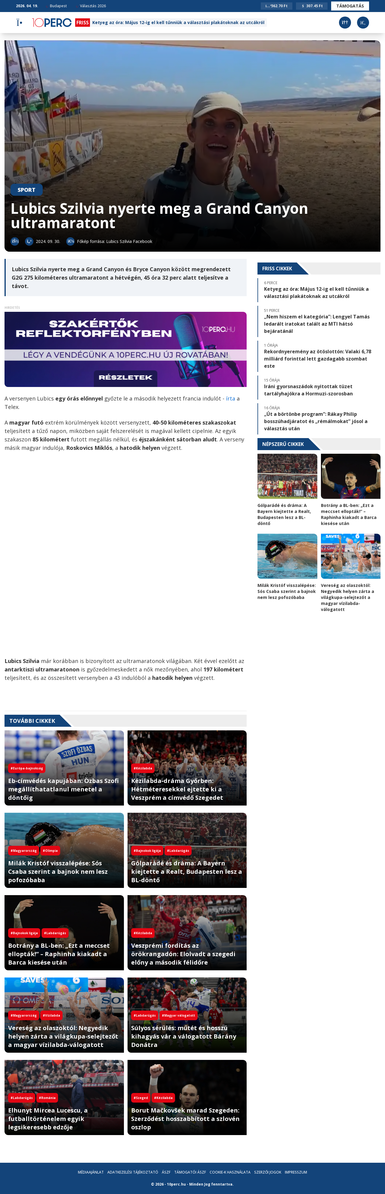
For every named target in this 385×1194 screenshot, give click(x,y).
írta (231, 398)
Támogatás (350, 6)
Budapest (56, 5)
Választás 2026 (91, 5)
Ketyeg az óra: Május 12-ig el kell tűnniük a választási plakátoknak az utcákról (178, 22)
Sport (26, 189)
